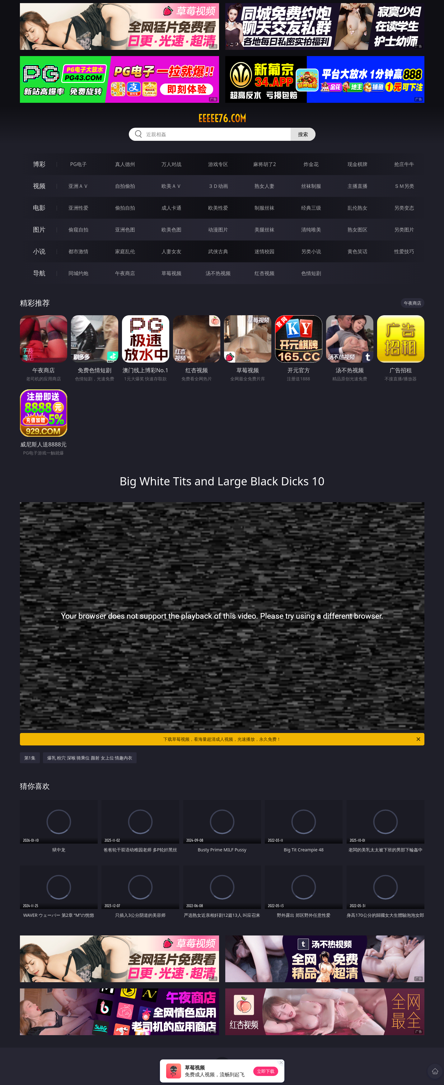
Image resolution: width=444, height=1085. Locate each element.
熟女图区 (357, 229)
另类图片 (404, 229)
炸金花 (311, 164)
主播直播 (357, 186)
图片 (39, 229)
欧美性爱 (218, 207)
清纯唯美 (311, 229)
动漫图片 (218, 229)
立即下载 (265, 1071)
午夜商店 (125, 273)
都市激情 (78, 251)
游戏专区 (218, 164)
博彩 (39, 164)
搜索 (303, 134)
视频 (39, 186)
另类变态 (404, 207)
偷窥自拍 (78, 229)
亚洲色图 (125, 229)
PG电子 (78, 164)
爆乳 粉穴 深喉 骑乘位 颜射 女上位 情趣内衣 (90, 758)
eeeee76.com (222, 118)
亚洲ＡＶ (78, 186)
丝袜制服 (311, 186)
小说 (39, 251)
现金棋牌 (357, 164)
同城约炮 (78, 273)
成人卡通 (171, 207)
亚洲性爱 (78, 207)
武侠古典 (218, 251)
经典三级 (311, 207)
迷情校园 (264, 251)
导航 (39, 273)
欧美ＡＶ (171, 186)
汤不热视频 (218, 273)
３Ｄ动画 (218, 186)
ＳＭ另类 (404, 186)
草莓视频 (171, 273)
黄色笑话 (357, 251)
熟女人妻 (264, 186)
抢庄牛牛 (404, 164)
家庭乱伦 (125, 251)
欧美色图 (171, 229)
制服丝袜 (264, 207)
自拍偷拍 (125, 186)
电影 (39, 207)
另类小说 (311, 251)
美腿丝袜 (264, 229)
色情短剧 (311, 273)
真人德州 (125, 164)
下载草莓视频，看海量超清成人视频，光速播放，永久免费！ (292, 739)
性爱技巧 (404, 251)
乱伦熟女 (357, 207)
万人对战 (171, 164)
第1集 (29, 758)
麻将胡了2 (264, 164)
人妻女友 (171, 251)
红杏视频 (264, 273)
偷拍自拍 (125, 207)
